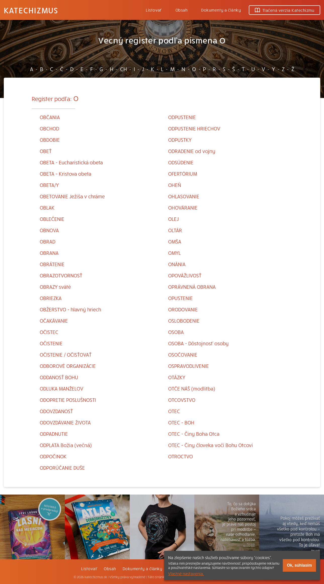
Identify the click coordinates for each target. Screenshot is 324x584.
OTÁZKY (176, 377)
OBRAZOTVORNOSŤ (61, 275)
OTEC (174, 411)
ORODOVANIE (183, 309)
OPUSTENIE (180, 298)
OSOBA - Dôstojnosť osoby (198, 343)
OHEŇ (174, 185)
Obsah (181, 9)
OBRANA (49, 253)
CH (123, 68)
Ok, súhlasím (299, 565)
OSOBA (176, 332)
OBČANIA (50, 117)
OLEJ (173, 219)
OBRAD (47, 241)
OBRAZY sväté (55, 286)
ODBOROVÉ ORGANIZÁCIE (68, 366)
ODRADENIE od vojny (191, 151)
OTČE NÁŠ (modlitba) (191, 388)
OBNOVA (49, 230)
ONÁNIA (177, 264)
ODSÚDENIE (181, 162)
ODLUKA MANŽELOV (61, 388)
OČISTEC (49, 332)
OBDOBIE (50, 139)
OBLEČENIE (52, 219)
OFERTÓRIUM (182, 173)
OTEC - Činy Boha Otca (193, 433)
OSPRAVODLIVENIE (188, 366)
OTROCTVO (180, 456)
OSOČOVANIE (182, 354)
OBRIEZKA (51, 298)
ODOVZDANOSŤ (56, 411)
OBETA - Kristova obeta (65, 173)
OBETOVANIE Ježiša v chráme (72, 196)
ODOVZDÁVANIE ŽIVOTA (65, 422)
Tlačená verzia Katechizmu (284, 10)
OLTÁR (175, 230)
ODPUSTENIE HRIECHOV (194, 128)
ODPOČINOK (53, 456)
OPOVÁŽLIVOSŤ (184, 275)
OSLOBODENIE (184, 320)
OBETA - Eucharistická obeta (71, 162)
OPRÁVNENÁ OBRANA (192, 286)
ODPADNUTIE (54, 433)
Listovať (154, 9)
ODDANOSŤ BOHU (59, 377)
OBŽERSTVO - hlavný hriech (70, 309)
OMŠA (174, 241)
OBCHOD (49, 128)
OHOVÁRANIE (183, 207)
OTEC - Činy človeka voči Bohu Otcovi (210, 445)
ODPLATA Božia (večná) (66, 445)
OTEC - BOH (181, 422)
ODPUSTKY (180, 139)
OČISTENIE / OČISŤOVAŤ (65, 354)
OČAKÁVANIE (54, 320)
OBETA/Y (49, 185)
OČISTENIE (51, 343)
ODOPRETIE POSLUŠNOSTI (68, 400)
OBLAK (47, 207)
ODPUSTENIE (182, 117)
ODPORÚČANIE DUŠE (62, 467)
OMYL (174, 253)
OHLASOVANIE (183, 196)
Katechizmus (31, 10)
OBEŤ (46, 151)
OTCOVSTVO (181, 400)
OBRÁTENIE (52, 264)
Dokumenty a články (221, 9)
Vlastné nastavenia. (186, 573)
